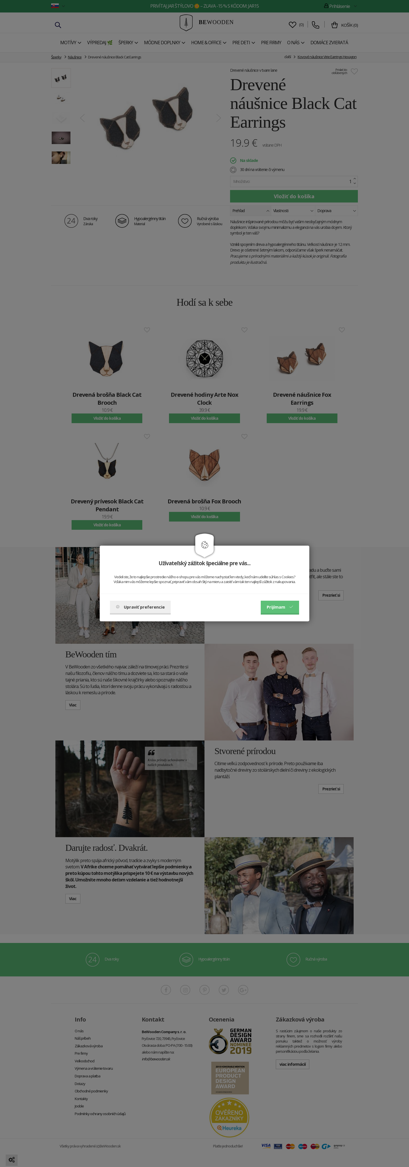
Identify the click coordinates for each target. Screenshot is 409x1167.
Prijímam (280, 607)
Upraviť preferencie (140, 607)
